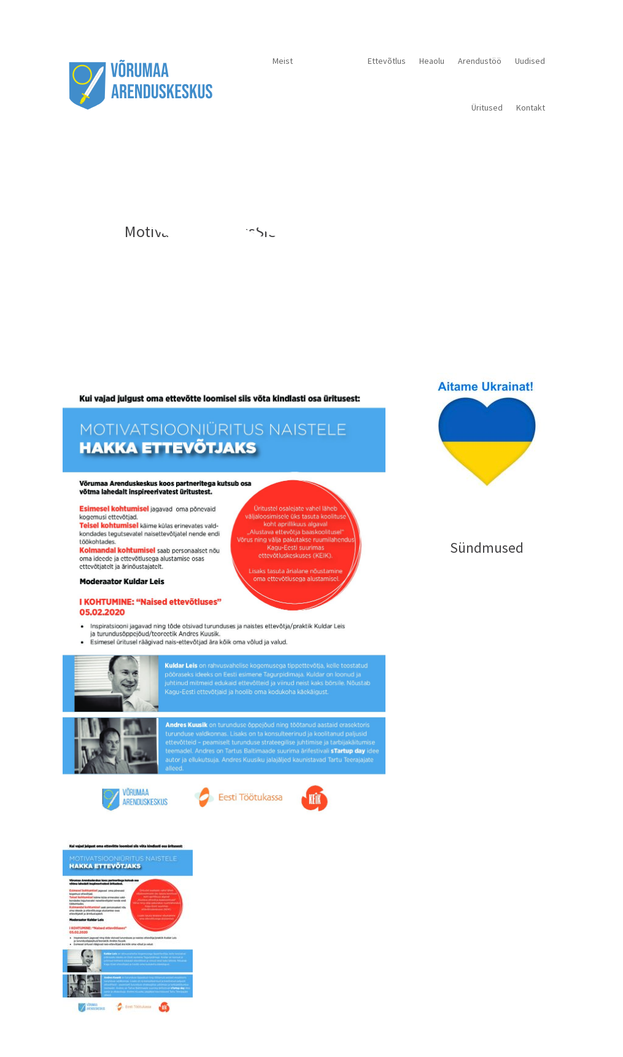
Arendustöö (479, 60)
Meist (283, 60)
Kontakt (530, 107)
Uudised (530, 60)
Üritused (487, 107)
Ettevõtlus (387, 60)
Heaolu (431, 60)
